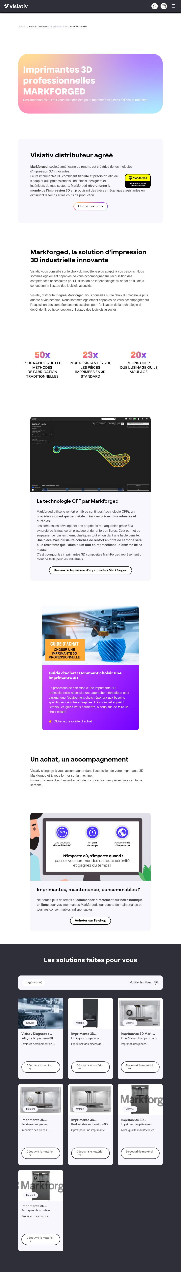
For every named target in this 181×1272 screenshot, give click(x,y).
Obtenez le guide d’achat (73, 721)
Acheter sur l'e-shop (90, 920)
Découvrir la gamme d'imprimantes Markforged (90, 570)
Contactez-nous (90, 206)
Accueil (22, 27)
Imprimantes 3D (59, 27)
